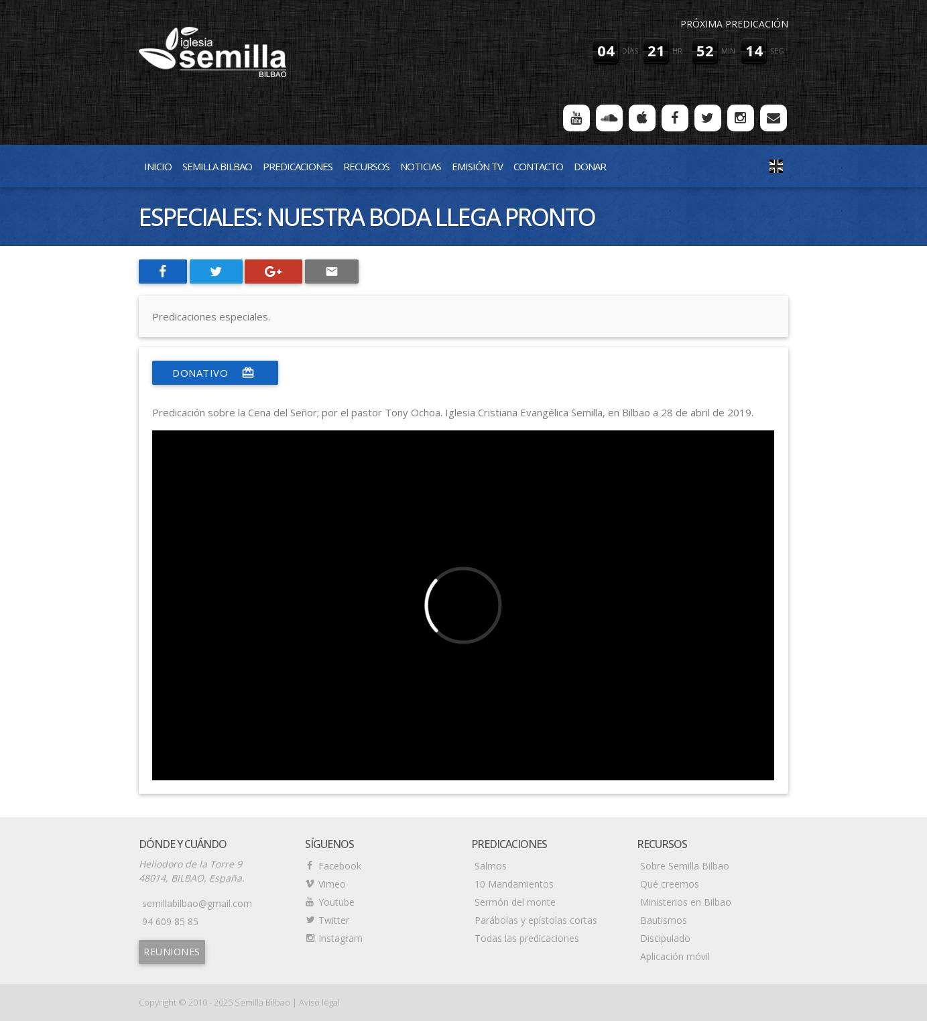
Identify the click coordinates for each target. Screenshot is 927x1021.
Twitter (333, 920)
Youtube (336, 902)
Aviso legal (319, 1002)
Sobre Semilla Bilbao (684, 865)
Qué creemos (669, 884)
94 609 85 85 (170, 921)
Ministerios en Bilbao (685, 902)
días (630, 51)
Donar (590, 166)
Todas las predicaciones (527, 938)
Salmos (491, 865)
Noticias (420, 166)
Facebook (339, 865)
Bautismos (663, 920)
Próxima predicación (734, 23)
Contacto (538, 166)
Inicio (158, 166)
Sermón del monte (515, 902)
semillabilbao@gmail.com (197, 903)
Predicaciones (297, 166)
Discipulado (665, 938)
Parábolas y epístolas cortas (536, 920)
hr (677, 51)
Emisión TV (477, 166)
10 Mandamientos (514, 884)
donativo (215, 373)
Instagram (340, 938)
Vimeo (332, 884)
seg (777, 51)
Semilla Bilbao (217, 166)
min (728, 51)
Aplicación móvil (675, 956)
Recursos (366, 166)
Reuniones (171, 951)
